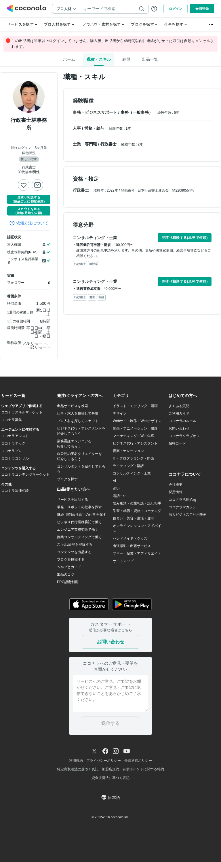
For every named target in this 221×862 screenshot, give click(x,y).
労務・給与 (95, 128)
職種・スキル (99, 59)
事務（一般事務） (137, 112)
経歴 (126, 59)
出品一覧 (150, 59)
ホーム (69, 59)
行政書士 (109, 144)
